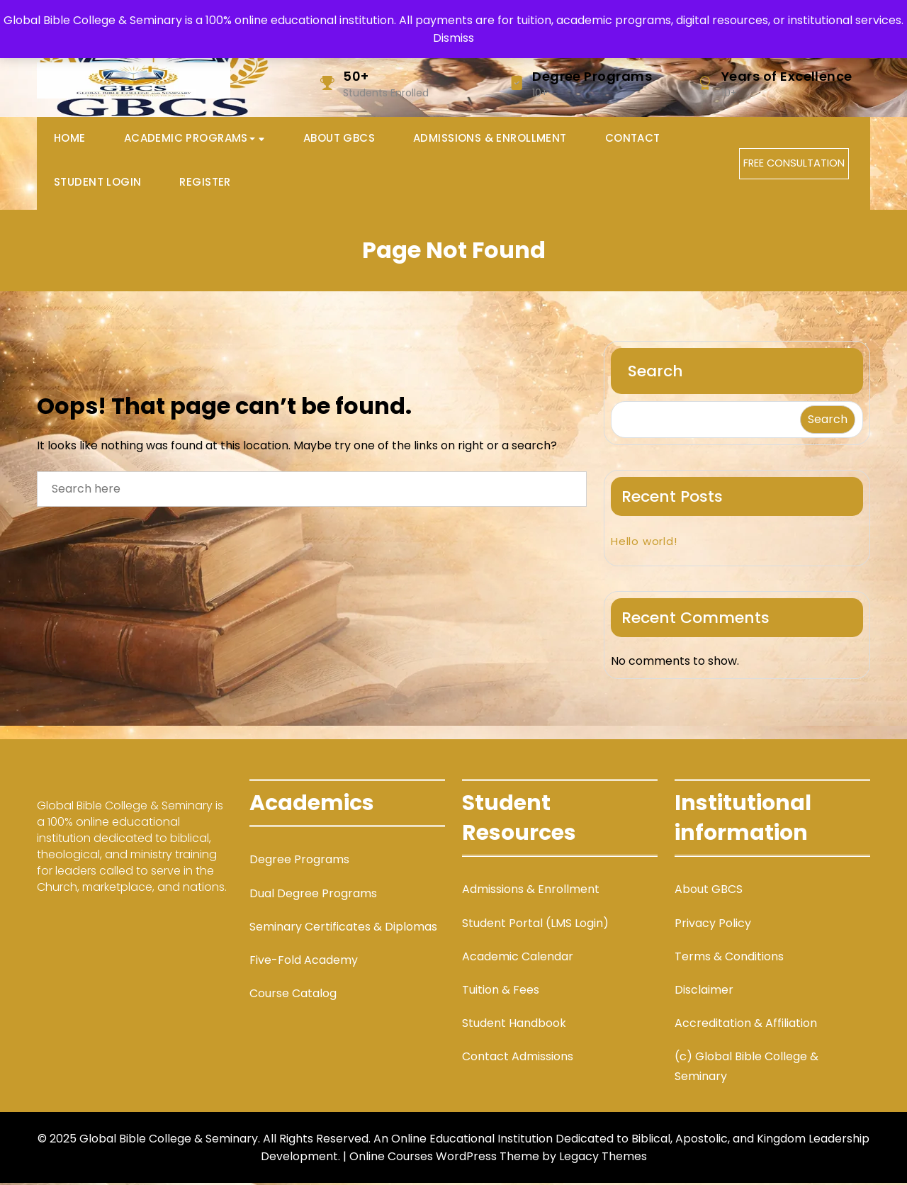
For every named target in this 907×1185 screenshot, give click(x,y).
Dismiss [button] (453, 38)
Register (204, 183)
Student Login (97, 183)
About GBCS (339, 139)
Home (70, 139)
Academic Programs (189, 139)
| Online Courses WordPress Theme (441, 1158)
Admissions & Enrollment (490, 139)
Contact (632, 139)
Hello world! (644, 544)
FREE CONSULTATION (794, 164)
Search (655, 374)
